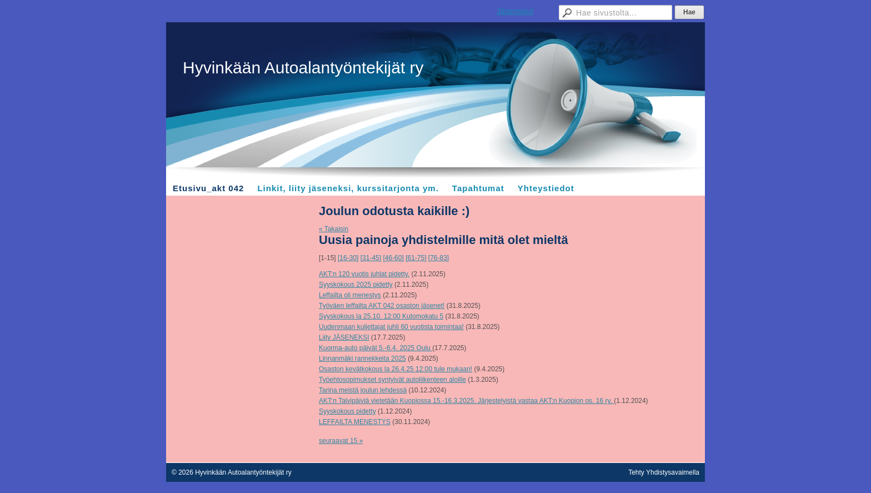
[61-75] (416, 258)
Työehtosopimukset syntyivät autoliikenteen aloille (392, 380)
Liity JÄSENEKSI (344, 337)
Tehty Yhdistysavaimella (663, 472)
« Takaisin (333, 229)
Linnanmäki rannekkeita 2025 (362, 358)
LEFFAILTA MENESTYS (355, 422)
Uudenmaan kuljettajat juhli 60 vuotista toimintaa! (391, 327)
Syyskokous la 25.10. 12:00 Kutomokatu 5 (381, 316)
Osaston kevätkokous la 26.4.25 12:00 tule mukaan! (395, 369)
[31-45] (371, 258)
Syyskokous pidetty (347, 411)
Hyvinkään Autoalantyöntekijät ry (303, 67)
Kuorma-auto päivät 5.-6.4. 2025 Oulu (375, 348)
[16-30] (348, 258)
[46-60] (393, 258)
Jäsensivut (515, 11)
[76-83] (438, 258)
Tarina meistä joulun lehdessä (363, 390)
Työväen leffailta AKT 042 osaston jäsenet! (381, 306)
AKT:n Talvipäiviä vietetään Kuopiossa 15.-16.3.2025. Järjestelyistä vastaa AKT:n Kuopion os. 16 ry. (466, 401)
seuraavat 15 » (341, 441)
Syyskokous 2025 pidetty (356, 284)
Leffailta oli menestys (350, 295)
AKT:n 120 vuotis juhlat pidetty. (364, 274)
